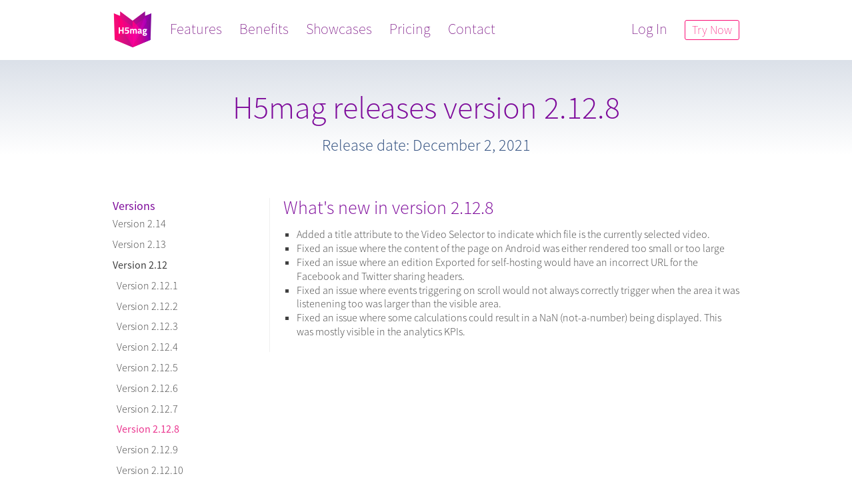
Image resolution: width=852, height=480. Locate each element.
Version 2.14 (139, 223)
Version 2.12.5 (145, 367)
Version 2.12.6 (145, 388)
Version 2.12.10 (148, 470)
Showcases (339, 28)
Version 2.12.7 (145, 408)
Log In (649, 28)
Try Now (712, 29)
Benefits (264, 28)
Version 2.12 (140, 264)
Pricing (410, 28)
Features (196, 28)
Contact (471, 28)
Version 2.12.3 (145, 326)
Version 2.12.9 (145, 449)
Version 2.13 (139, 244)
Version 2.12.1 (145, 285)
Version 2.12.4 (145, 346)
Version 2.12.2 (145, 306)
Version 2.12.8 (146, 428)
